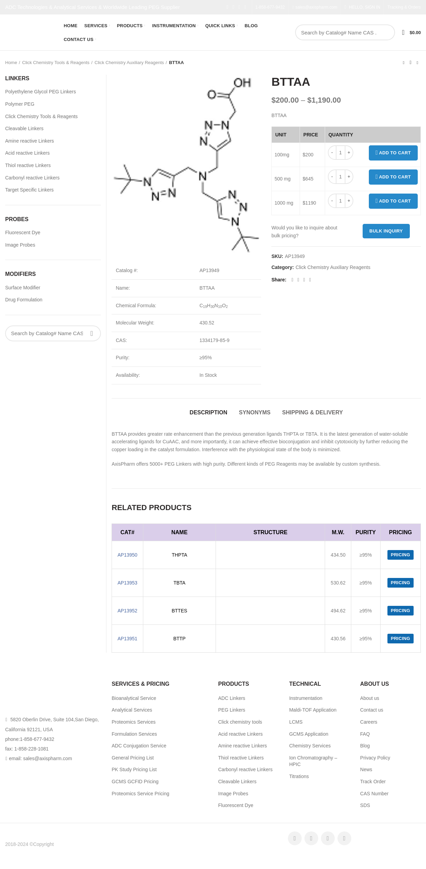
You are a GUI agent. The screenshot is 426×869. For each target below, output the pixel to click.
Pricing (400, 554)
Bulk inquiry (386, 231)
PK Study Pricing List (134, 769)
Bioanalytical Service (134, 698)
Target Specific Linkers (29, 190)
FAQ (365, 734)
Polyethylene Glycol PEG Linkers (40, 91)
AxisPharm (66, 844)
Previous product (403, 62)
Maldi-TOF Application (312, 710)
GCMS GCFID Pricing (135, 781)
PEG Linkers (232, 710)
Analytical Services (132, 710)
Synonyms (255, 412)
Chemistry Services (310, 745)
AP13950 (127, 555)
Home (11, 62)
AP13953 (127, 583)
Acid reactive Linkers (27, 153)
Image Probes (20, 245)
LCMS (296, 722)
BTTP (179, 638)
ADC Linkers (232, 698)
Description (208, 412)
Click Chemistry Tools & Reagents (56, 62)
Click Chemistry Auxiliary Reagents (129, 62)
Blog (365, 745)
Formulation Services (134, 734)
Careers (368, 722)
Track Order (373, 781)
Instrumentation (306, 698)
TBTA (180, 583)
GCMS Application (309, 734)
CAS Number (374, 793)
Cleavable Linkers (24, 128)
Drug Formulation (23, 299)
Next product (417, 62)
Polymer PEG (19, 104)
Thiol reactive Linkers (28, 165)
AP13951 (127, 638)
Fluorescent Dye (22, 232)
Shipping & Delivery (312, 412)
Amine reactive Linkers (29, 141)
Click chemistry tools (240, 722)
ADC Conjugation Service (139, 745)
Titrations (299, 776)
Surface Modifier (22, 287)
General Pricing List (133, 758)
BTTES (179, 610)
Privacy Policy (375, 758)
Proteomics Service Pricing (140, 793)
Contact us (371, 710)
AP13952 (127, 610)
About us (369, 698)
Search (386, 32)
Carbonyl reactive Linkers (32, 177)
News (366, 769)
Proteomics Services (134, 722)
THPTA (179, 555)
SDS (365, 805)
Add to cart (393, 152)
